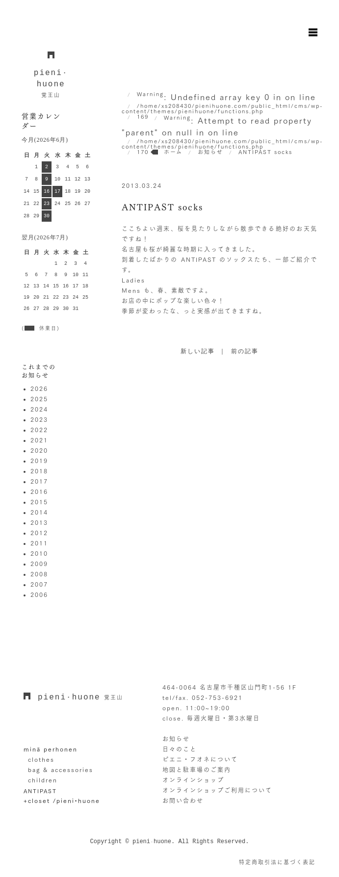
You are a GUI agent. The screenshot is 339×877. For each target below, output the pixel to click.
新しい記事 (198, 351)
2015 (39, 502)
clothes (41, 759)
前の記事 (245, 351)
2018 (39, 471)
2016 (39, 491)
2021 (39, 440)
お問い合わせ (183, 800)
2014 (39, 512)
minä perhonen (51, 749)
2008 (39, 574)
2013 (39, 522)
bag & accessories (60, 770)
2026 (39, 388)
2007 (39, 584)
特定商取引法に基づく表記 (277, 862)
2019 (39, 461)
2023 (39, 419)
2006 (39, 594)
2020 (39, 450)
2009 (39, 564)
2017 (39, 481)
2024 (39, 409)
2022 (39, 430)
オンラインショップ (193, 780)
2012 (39, 533)
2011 (39, 543)
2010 (39, 553)
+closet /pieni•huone (62, 800)
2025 (39, 399)
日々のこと (179, 749)
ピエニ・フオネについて (200, 759)
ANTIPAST (40, 791)
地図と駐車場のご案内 (196, 770)
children (42, 780)
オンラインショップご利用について (217, 790)
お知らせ (176, 739)
